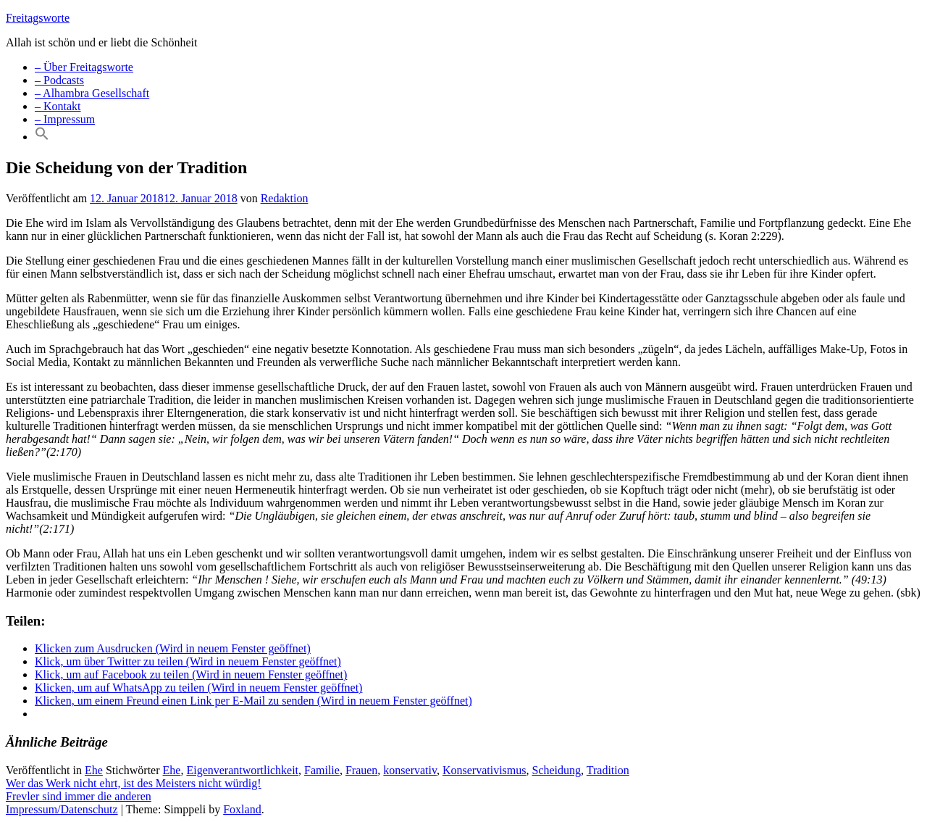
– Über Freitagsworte (84, 67)
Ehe (94, 770)
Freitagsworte (38, 18)
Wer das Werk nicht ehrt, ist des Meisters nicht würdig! (133, 783)
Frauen (361, 770)
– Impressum (65, 119)
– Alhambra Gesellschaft (92, 93)
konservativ (410, 770)
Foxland (242, 809)
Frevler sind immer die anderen (78, 796)
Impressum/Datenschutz (62, 809)
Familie (322, 770)
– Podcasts (59, 80)
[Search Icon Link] (42, 136)
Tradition (608, 770)
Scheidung (557, 770)
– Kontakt (58, 106)
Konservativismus (484, 770)
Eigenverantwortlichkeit (242, 770)
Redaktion (285, 198)
